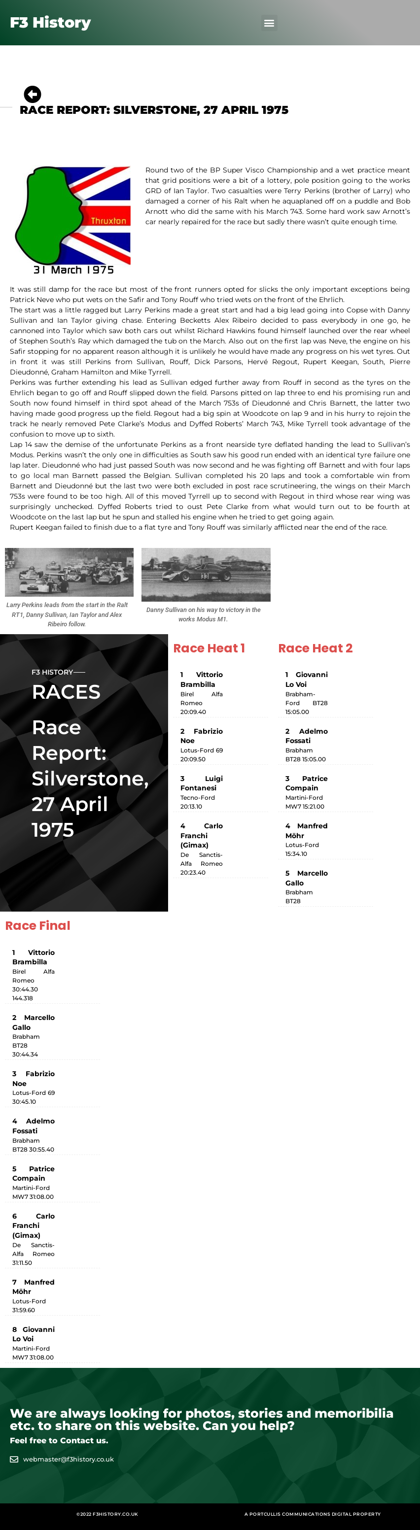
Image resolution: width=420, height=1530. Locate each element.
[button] (269, 23)
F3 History (50, 22)
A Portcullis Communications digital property (313, 1514)
